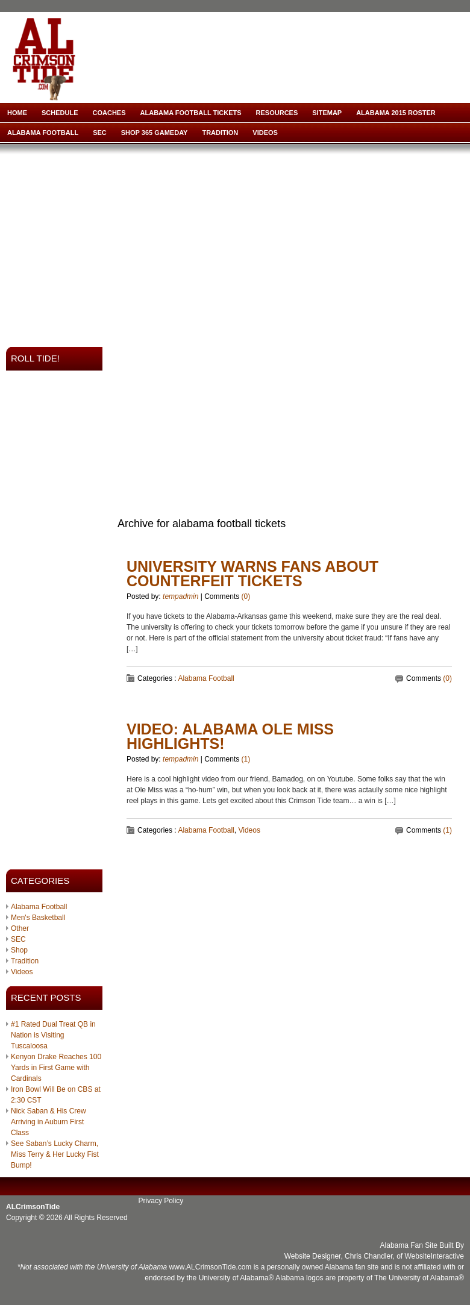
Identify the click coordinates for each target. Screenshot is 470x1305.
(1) (246, 759)
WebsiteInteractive (435, 1256)
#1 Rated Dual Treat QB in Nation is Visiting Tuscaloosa (53, 1035)
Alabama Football (42, 132)
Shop (19, 950)
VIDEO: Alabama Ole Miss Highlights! (230, 736)
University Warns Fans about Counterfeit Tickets (252, 573)
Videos (265, 132)
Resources (277, 112)
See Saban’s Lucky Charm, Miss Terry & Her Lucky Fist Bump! (55, 1154)
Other (20, 928)
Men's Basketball (38, 917)
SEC (100, 132)
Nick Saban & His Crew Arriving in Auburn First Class (48, 1122)
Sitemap (327, 112)
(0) (246, 596)
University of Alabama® (236, 1278)
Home (17, 112)
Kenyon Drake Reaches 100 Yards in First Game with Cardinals (56, 1068)
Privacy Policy (161, 1201)
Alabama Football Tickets (191, 112)
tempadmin (180, 596)
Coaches (109, 112)
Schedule (60, 112)
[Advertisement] (203, 241)
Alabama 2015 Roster (396, 112)
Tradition (220, 132)
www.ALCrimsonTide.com (210, 1267)
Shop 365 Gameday (154, 132)
